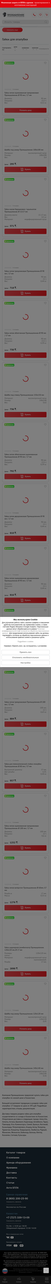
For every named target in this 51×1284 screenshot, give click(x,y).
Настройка (25, 663)
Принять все (25, 652)
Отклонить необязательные (25, 657)
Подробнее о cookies (25, 642)
